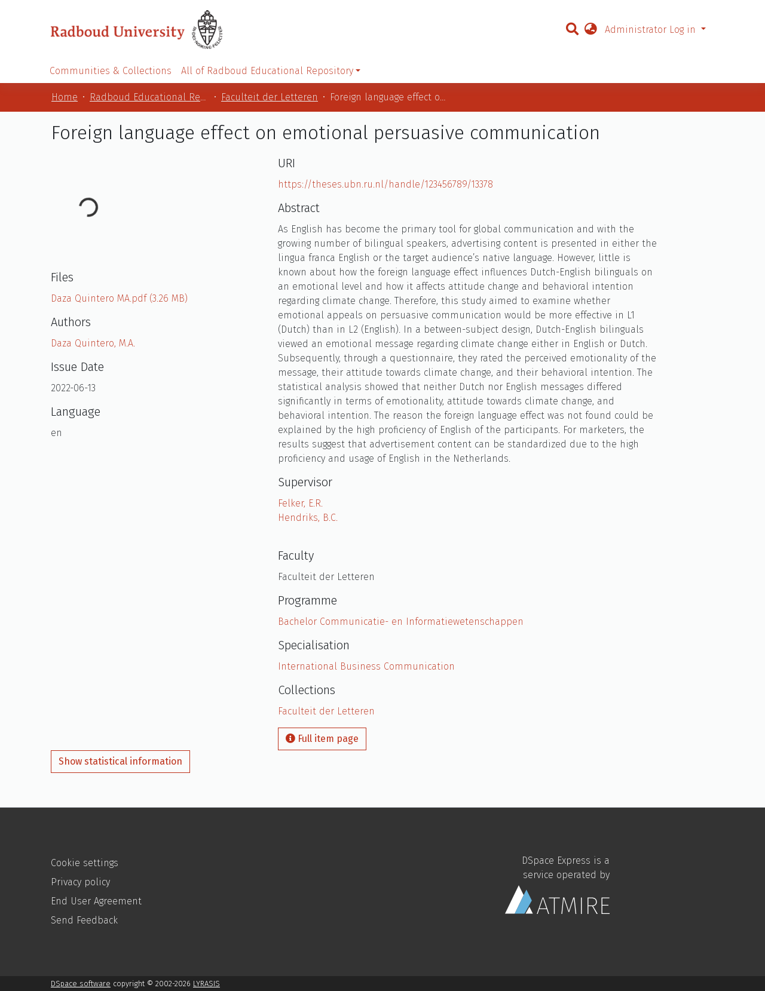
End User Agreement (96, 901)
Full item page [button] (322, 738)
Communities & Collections (111, 70)
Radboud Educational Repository (149, 97)
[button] (590, 30)
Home (64, 97)
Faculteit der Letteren (269, 97)
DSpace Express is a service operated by (557, 884)
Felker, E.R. (300, 503)
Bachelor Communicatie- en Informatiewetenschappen (401, 621)
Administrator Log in (652, 29)
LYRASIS (206, 983)
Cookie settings (84, 863)
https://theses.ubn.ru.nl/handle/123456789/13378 (385, 184)
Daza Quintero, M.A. (93, 343)
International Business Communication (366, 666)
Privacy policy (80, 882)
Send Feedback (84, 920)
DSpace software (81, 983)
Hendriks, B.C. (308, 517)
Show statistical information (120, 761)
